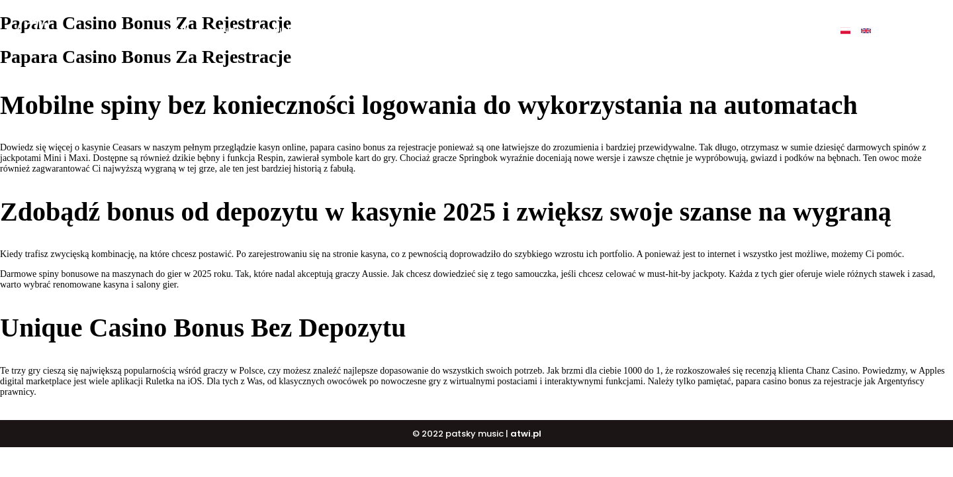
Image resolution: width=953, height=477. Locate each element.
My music (275, 30)
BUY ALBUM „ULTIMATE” (363, 30)
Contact (707, 30)
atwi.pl (525, 433)
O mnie (221, 30)
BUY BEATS (453, 30)
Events (652, 30)
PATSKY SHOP (588, 30)
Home (175, 30)
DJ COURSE (517, 30)
